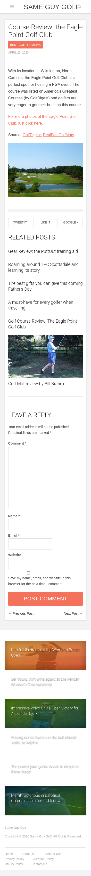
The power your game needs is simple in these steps (45, 767)
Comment (17, 443)
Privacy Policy (14, 859)
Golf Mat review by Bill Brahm (36, 383)
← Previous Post (20, 613)
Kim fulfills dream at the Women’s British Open (45, 653)
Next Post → (73, 613)
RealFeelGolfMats (58, 135)
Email (14, 535)
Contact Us (39, 864)
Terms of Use (52, 854)
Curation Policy (43, 859)
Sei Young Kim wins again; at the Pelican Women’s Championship (45, 680)
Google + (70, 222)
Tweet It (20, 222)
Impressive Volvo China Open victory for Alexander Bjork (45, 711)
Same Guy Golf (52, 7)
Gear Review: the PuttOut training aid (43, 251)
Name (14, 516)
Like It (45, 222)
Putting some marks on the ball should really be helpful (43, 738)
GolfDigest (32, 135)
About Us (27, 854)
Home (9, 854)
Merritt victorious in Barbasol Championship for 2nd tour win (37, 798)
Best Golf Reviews (25, 45)
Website (14, 555)
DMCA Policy (14, 864)
